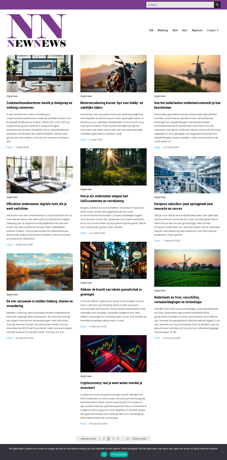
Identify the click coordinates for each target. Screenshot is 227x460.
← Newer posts (87, 438)
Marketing (163, 30)
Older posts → (140, 438)
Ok (104, 454)
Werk (175, 30)
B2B (151, 30)
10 (128, 438)
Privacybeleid (118, 454)
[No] (222, 452)
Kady (9, 147)
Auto (184, 30)
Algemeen (197, 30)
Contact (211, 30)
